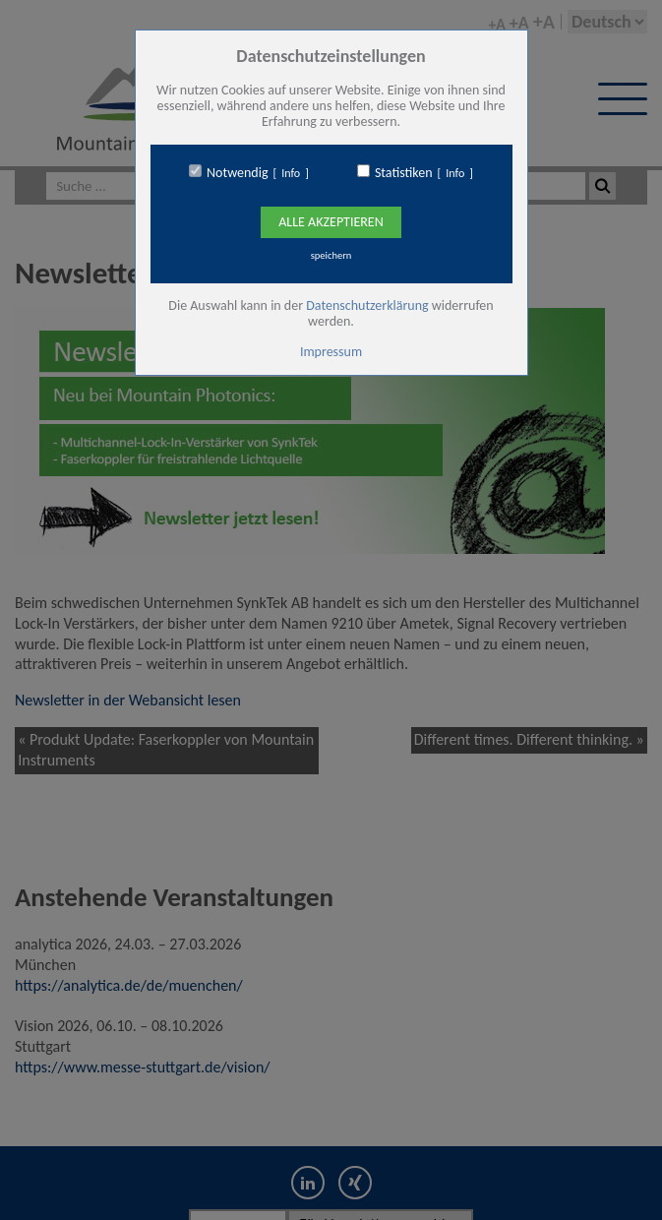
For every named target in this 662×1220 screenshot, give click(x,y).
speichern (331, 255)
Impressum (331, 351)
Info (290, 173)
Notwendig (237, 173)
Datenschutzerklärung (367, 305)
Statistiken (404, 173)
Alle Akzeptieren (330, 222)
